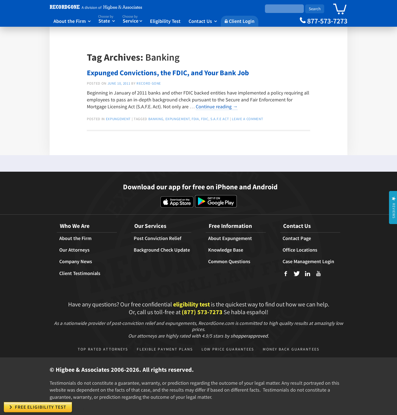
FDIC (204, 119)
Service (132, 18)
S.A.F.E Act (219, 119)
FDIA (195, 119)
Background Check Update (162, 250)
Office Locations (300, 250)
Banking (155, 119)
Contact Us (203, 21)
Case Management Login (308, 261)
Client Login (239, 21)
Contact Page (297, 238)
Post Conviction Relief (157, 238)
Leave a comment (247, 119)
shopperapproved (249, 336)
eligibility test (191, 304)
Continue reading (217, 106)
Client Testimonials (79, 273)
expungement (118, 119)
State (106, 18)
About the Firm (72, 21)
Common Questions (229, 261)
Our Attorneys (74, 250)
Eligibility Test (165, 21)
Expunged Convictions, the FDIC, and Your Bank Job (168, 72)
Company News (75, 261)
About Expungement (230, 238)
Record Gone (148, 83)
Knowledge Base (225, 250)
